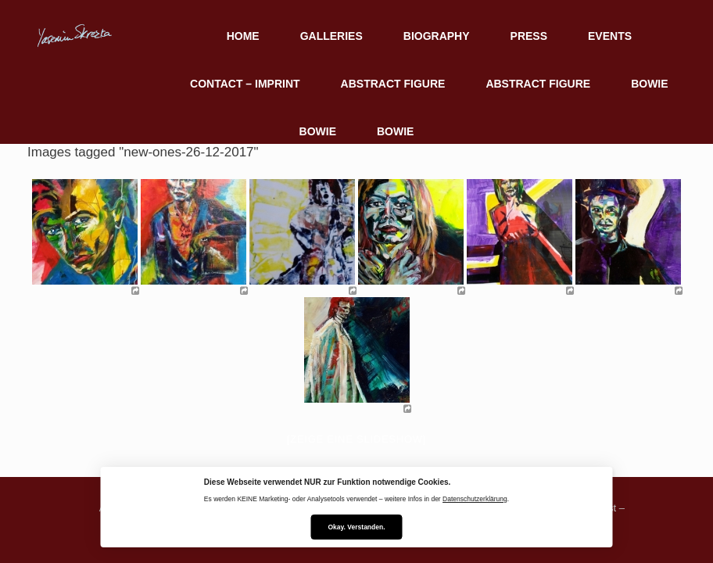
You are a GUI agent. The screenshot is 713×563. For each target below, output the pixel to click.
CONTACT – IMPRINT (245, 83)
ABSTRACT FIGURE (393, 83)
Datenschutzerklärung (474, 499)
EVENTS (610, 36)
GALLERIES (331, 36)
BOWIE (649, 83)
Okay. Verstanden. (356, 527)
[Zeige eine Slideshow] (356, 439)
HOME (243, 36)
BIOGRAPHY (436, 36)
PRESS (529, 36)
